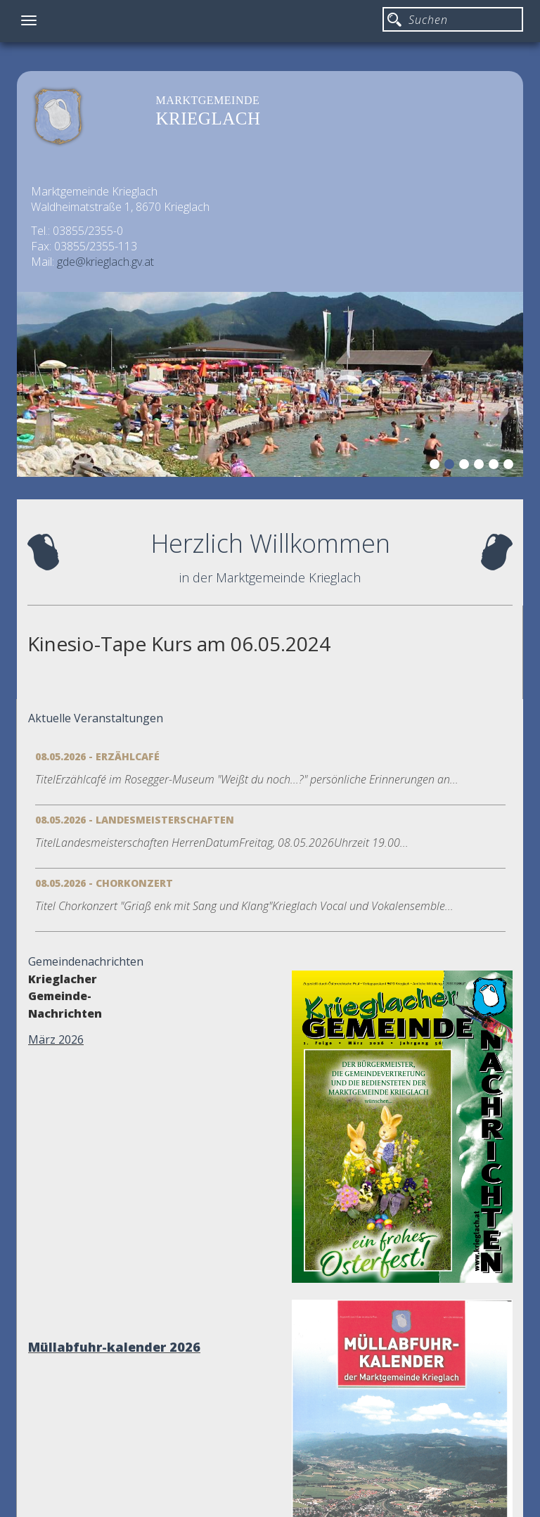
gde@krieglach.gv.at (105, 261)
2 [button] (451, 466)
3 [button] (466, 466)
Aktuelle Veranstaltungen (95, 718)
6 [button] (510, 466)
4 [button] (481, 466)
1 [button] (437, 466)
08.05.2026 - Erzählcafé (97, 756)
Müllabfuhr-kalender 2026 (114, 1346)
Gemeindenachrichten (85, 961)
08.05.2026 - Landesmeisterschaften (134, 819)
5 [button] (496, 466)
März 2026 (56, 1039)
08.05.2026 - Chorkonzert (104, 883)
